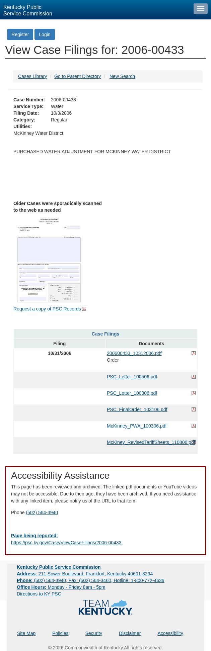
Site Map (26, 633)
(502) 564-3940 (42, 512)
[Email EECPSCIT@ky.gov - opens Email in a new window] (105, 539)
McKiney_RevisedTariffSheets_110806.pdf (151, 442)
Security (93, 633)
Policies (60, 633)
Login (44, 34)
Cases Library (32, 76)
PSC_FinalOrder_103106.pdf (137, 409)
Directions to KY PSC (39, 593)
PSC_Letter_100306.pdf (132, 393)
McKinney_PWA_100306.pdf (136, 426)
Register (20, 34)
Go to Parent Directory (77, 76)
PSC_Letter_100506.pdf (132, 376)
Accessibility (170, 633)
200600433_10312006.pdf (134, 353)
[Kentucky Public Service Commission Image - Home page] (95, 9)
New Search (122, 76)
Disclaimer (130, 633)
